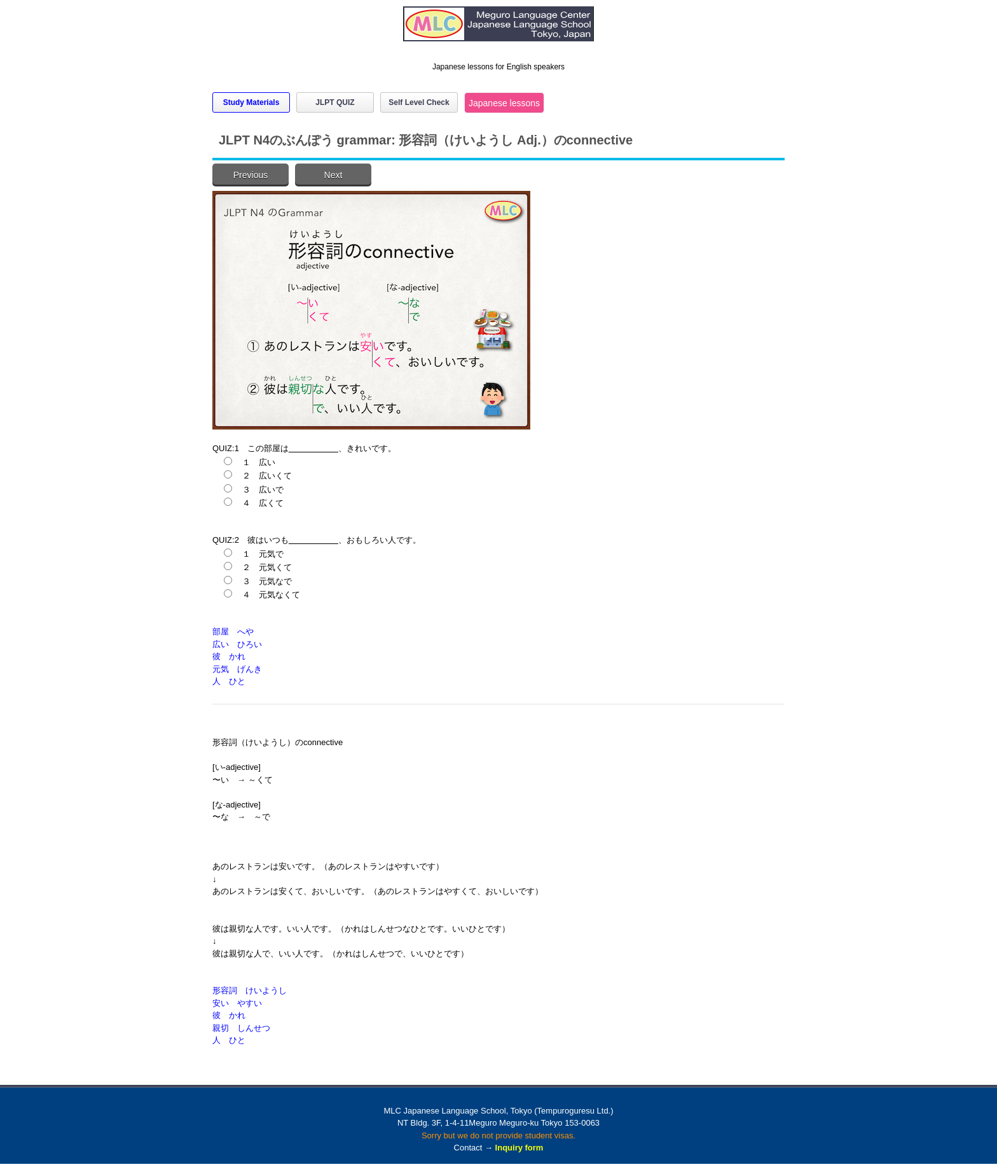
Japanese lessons (504, 103)
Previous (250, 175)
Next (333, 175)
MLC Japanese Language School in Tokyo (498, 30)
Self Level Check (418, 102)
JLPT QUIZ (334, 102)
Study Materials (251, 102)
